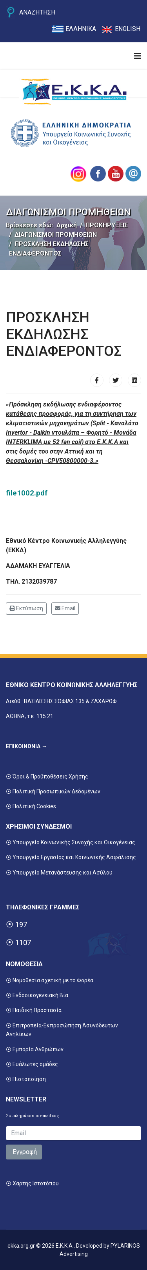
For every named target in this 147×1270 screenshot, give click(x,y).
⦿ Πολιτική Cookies (31, 806)
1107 (23, 942)
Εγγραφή (24, 1152)
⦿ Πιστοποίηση (26, 1079)
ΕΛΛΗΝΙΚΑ (80, 29)
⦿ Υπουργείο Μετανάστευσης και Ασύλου (59, 872)
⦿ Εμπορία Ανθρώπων (35, 1049)
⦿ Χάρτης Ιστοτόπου (32, 1183)
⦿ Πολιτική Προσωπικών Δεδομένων (53, 791)
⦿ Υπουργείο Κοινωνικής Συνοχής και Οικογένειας (70, 842)
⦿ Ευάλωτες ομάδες (32, 1064)
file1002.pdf (26, 493)
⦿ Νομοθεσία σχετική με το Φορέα (49, 980)
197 (21, 924)
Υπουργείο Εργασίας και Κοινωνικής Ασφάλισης (74, 857)
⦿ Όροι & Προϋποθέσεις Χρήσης (47, 776)
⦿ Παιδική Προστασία (34, 1010)
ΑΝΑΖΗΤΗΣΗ (37, 12)
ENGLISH (127, 29)
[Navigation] (137, 56)
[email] (73, 1133)
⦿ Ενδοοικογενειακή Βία (37, 995)
